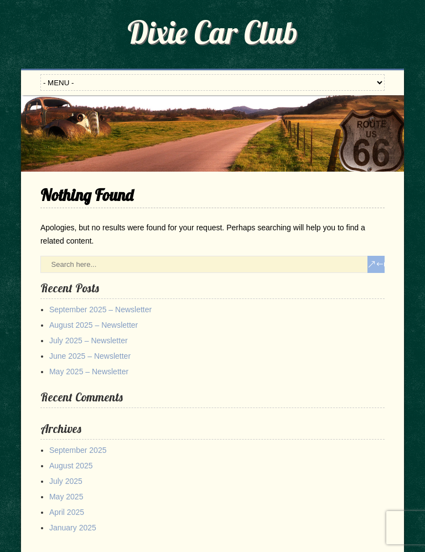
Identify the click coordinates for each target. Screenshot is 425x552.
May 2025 (66, 496)
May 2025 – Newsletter (88, 371)
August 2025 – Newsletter (93, 325)
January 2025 (72, 527)
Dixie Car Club (212, 32)
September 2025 (78, 450)
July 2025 (65, 481)
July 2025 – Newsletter (88, 340)
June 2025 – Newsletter (90, 356)
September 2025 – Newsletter (100, 309)
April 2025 (66, 512)
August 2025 (71, 465)
